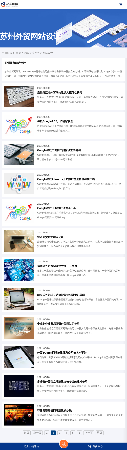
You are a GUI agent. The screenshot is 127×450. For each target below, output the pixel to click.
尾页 (99, 432)
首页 (18, 52)
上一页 (37, 432)
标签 (26, 52)
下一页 (89, 432)
